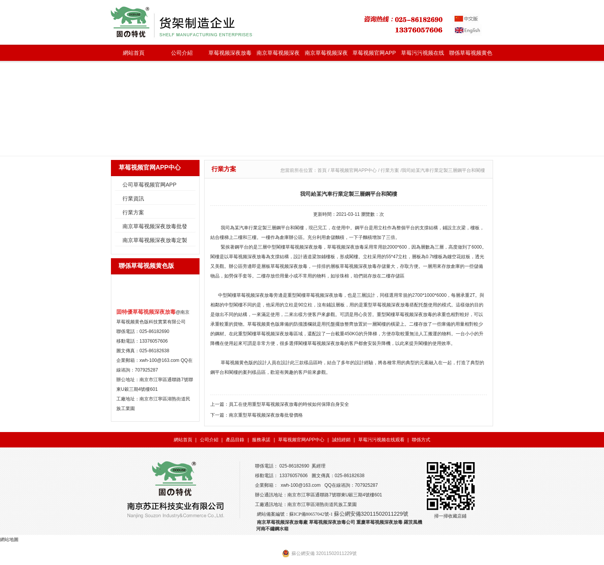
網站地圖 (9, 539)
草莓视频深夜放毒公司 (332, 522)
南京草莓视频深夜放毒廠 (282, 522)
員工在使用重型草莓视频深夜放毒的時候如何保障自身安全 (289, 404)
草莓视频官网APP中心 (374, 55)
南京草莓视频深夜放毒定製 (326, 55)
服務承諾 (261, 439)
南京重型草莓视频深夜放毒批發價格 (266, 415)
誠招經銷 (341, 439)
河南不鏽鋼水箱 (272, 528)
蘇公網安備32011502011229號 (371, 514)
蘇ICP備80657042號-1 (311, 514)
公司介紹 (182, 53)
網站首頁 (133, 53)
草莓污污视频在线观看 (422, 55)
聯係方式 (421, 439)
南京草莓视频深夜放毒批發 (278, 55)
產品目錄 (235, 439)
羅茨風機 (413, 522)
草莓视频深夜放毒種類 (230, 55)
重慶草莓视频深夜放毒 (379, 522)
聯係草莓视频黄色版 (470, 55)
